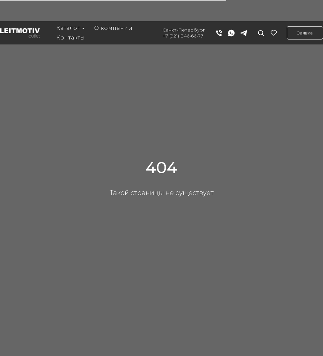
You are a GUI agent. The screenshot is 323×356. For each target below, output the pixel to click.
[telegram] (243, 12)
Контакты (70, 16)
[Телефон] (219, 12)
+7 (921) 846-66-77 (182, 15)
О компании (113, 7)
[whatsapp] (231, 12)
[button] (261, 11)
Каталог (68, 7)
